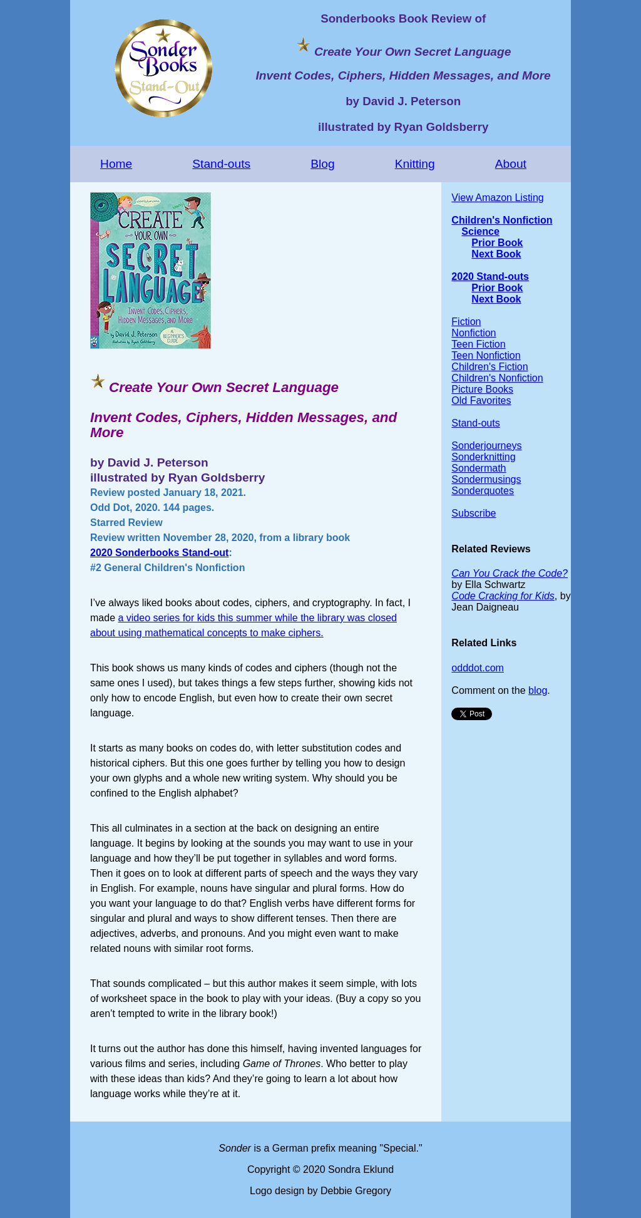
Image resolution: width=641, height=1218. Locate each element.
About (510, 163)
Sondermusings (486, 479)
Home (116, 163)
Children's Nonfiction (501, 220)
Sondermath (478, 468)
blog (537, 690)
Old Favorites (481, 400)
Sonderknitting (483, 457)
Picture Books (482, 389)
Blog (322, 163)
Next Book (496, 254)
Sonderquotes (482, 490)
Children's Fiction (489, 366)
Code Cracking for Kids (503, 596)
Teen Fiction (478, 344)
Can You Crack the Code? (509, 573)
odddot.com (477, 668)
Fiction (466, 321)
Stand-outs (221, 163)
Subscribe (473, 513)
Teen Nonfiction (485, 355)
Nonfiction (473, 333)
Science (480, 231)
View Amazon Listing (497, 197)
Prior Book (497, 242)
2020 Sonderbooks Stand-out (159, 552)
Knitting (415, 163)
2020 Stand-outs (490, 276)
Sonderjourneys (486, 445)
